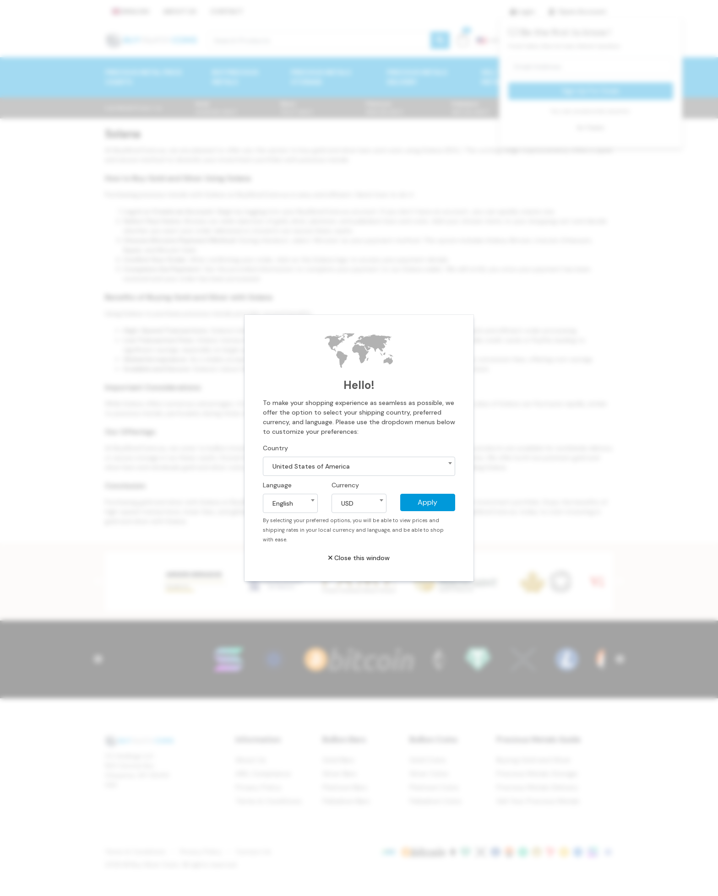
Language (277, 485)
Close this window (359, 558)
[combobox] (359, 466)
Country (275, 448)
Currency (345, 485)
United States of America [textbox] (311, 466)
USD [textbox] (347, 503)
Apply (427, 502)
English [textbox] (282, 503)
